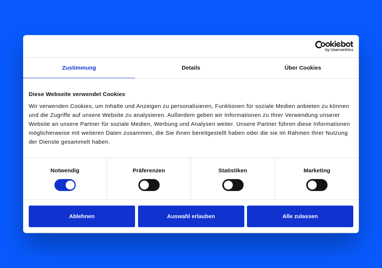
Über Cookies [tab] (303, 67)
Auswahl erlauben (191, 216)
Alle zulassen (300, 216)
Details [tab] (191, 67)
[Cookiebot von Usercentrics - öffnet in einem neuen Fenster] (320, 46)
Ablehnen (81, 216)
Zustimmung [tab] (79, 67)
